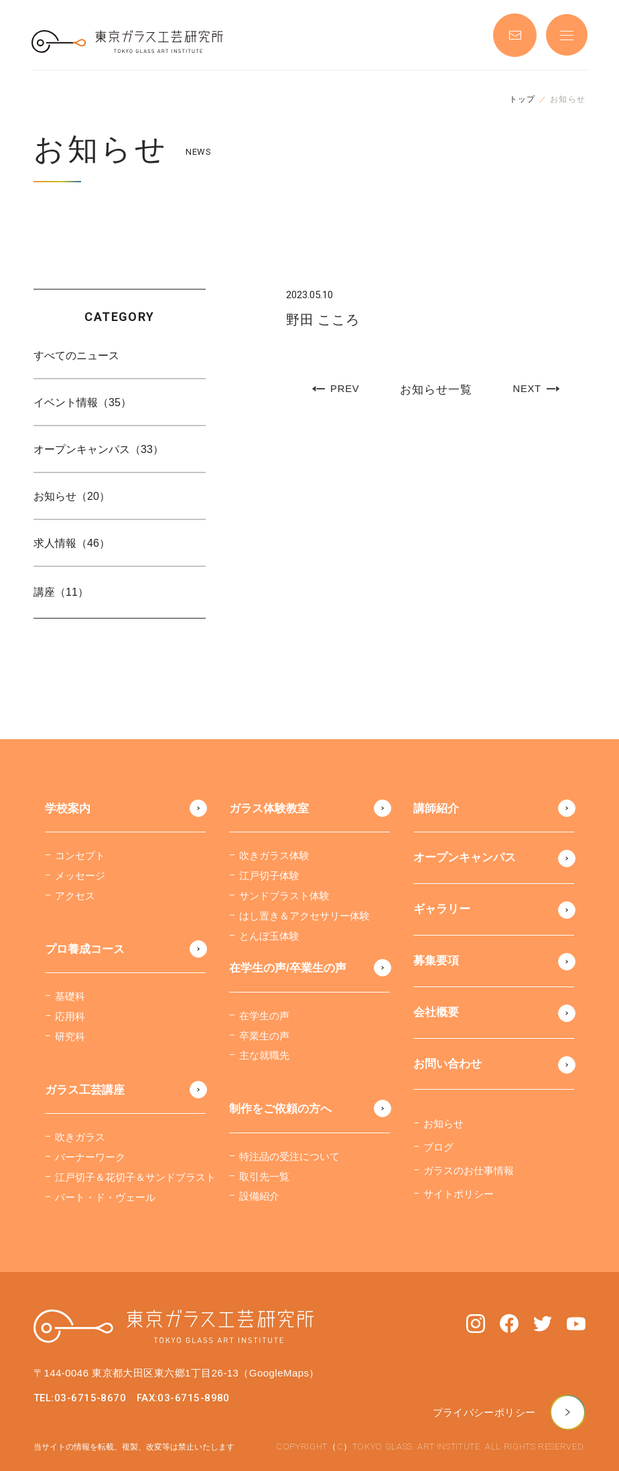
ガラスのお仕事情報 (468, 1170)
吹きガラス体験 (274, 855)
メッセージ (80, 875)
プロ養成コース (85, 949)
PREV (335, 389)
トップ (522, 99)
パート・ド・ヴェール (105, 1197)
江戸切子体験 (269, 875)
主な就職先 (264, 1055)
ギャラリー (441, 909)
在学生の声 (264, 1015)
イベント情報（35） (82, 402)
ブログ (438, 1147)
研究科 (70, 1036)
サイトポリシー (458, 1194)
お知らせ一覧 (436, 389)
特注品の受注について (289, 1156)
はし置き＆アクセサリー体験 (304, 915)
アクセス (75, 895)
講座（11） (60, 592)
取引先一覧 (264, 1176)
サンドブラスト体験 (284, 895)
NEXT (535, 389)
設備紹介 (259, 1196)
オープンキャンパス (464, 857)
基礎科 (70, 996)
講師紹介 (436, 808)
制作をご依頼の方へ (280, 1108)
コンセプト (80, 855)
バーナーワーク (90, 1157)
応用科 (70, 1016)
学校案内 (67, 808)
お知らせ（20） (71, 496)
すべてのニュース (76, 355)
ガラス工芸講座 (85, 1090)
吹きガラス (80, 1137)
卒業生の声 (264, 1035)
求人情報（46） (71, 543)
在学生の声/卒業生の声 (287, 968)
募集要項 (436, 960)
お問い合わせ (447, 1064)
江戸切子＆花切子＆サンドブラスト (135, 1177)
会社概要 (436, 1012)
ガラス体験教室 (269, 808)
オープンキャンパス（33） (98, 449)
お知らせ (443, 1123)
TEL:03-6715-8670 (79, 1398)
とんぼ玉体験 (269, 936)
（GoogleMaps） (278, 1373)
